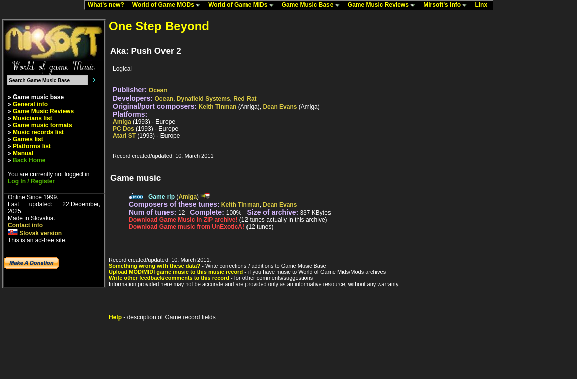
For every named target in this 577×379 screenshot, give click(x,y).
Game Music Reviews (383, 5)
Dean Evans (280, 106)
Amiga (122, 121)
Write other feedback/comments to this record (169, 278)
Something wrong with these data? (154, 266)
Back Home (29, 160)
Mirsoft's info (447, 5)
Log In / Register (31, 181)
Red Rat (244, 98)
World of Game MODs (168, 5)
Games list (28, 139)
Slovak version (35, 233)
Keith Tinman (218, 106)
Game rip (161, 196)
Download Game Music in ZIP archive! (183, 219)
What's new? (108, 5)
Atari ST (124, 135)
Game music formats (42, 125)
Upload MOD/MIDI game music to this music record (176, 272)
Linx (483, 5)
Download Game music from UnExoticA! (186, 226)
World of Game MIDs (243, 5)
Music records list (38, 132)
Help (115, 317)
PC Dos (123, 128)
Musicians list (32, 118)
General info (30, 104)
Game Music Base (313, 5)
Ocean (158, 90)
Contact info (25, 225)
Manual (23, 153)
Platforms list (32, 146)
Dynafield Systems (203, 98)
